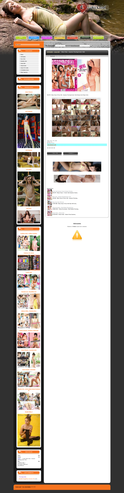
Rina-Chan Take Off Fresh (58, 202)
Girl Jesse (28, 208)
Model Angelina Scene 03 (28, 479)
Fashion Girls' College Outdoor (28, 233)
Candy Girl (29, 272)
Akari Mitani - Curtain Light (29, 350)
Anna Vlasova (29, 92)
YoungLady (52, 56)
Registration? (51, 45)
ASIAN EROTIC (85, 37)
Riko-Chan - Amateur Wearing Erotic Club (62, 196)
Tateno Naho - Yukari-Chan (58, 212)
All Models (50, 52)
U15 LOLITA (72, 37)
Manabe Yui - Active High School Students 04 (29, 389)
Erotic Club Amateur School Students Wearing (62, 191)
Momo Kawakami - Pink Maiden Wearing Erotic (63, 207)
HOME (21, 37)
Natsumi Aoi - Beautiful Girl (28, 291)
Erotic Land (18, 486)
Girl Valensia (28, 111)
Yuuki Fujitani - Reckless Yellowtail (28, 330)
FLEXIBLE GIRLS (47, 37)
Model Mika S (29, 412)
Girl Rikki (29, 169)
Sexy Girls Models (26, 486)
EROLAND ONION (98, 37)
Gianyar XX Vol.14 (29, 253)
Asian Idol (57, 52)
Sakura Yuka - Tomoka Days (28, 311)
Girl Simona (28, 150)
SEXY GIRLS (34, 37)
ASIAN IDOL (59, 37)
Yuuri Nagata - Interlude (28, 369)
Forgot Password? (75, 45)
